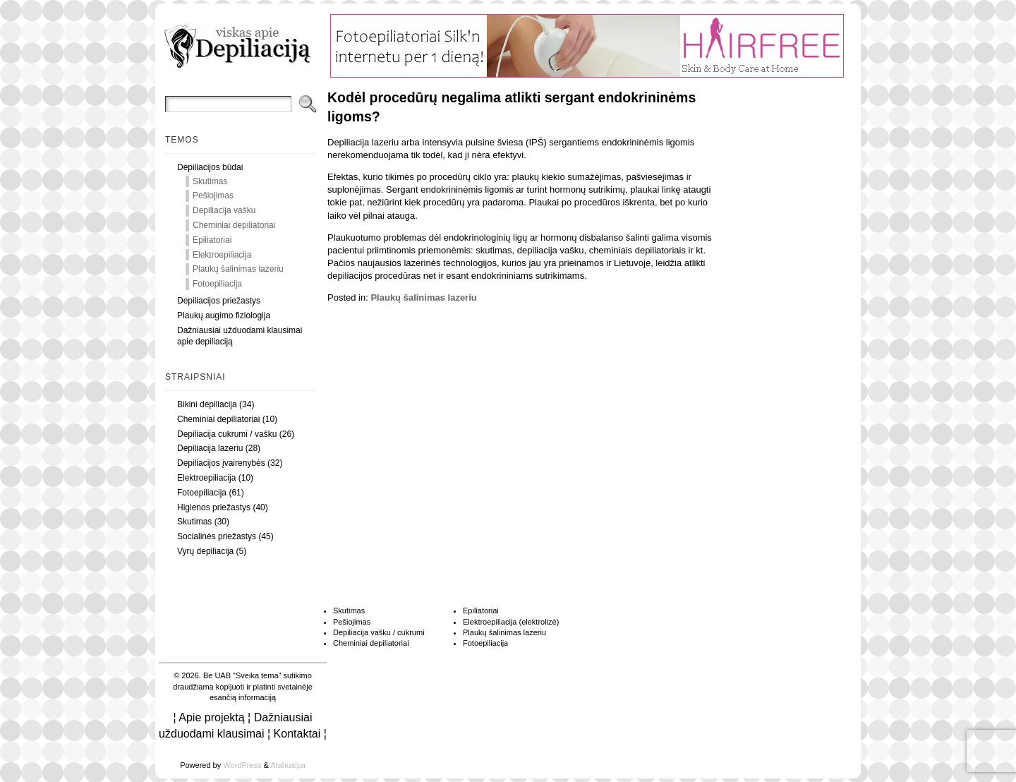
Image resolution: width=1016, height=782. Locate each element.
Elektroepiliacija (222, 255)
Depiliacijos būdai (210, 167)
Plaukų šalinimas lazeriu (238, 269)
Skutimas (210, 181)
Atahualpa (288, 765)
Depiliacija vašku (224, 210)
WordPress (242, 765)
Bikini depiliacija (207, 404)
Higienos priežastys (213, 507)
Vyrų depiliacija (205, 551)
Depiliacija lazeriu (210, 448)
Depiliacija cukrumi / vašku (227, 434)
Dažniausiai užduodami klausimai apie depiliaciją (239, 336)
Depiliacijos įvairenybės (221, 463)
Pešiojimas (213, 195)
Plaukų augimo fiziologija (223, 315)
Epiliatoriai (212, 240)
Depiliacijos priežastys (218, 301)
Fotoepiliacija (217, 284)
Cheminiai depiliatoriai (234, 225)
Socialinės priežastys (216, 536)
